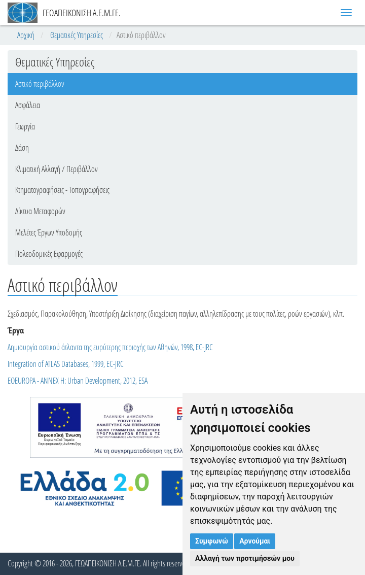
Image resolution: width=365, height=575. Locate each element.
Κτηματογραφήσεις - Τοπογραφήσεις (62, 189)
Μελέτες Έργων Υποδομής (48, 232)
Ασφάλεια (27, 105)
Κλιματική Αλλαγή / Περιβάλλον (56, 169)
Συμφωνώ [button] (211, 541)
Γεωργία (25, 126)
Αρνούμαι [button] (254, 541)
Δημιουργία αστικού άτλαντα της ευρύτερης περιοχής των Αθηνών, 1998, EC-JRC (110, 347)
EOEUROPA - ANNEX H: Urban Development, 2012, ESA (78, 380)
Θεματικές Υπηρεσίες (76, 35)
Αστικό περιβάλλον (39, 83)
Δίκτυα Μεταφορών (40, 211)
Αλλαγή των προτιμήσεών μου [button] (245, 558)
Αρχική (25, 35)
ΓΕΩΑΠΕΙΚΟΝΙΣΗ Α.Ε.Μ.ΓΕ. (64, 13)
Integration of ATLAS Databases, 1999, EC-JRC (66, 363)
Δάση (22, 147)
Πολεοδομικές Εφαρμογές (49, 253)
